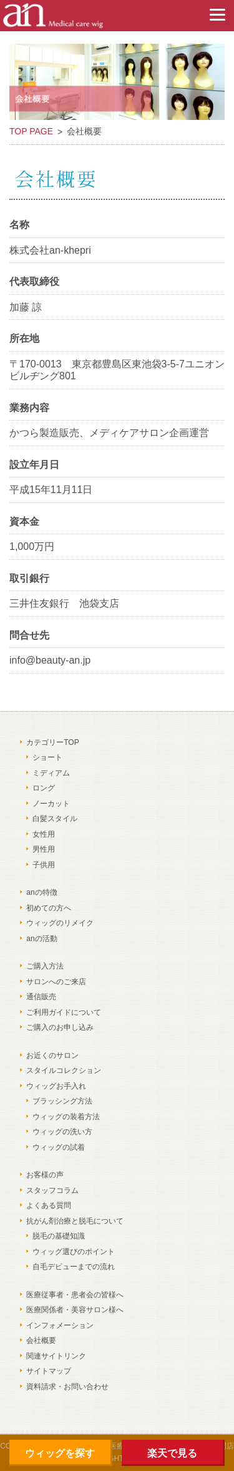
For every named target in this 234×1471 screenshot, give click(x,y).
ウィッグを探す (60, 1453)
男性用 (43, 849)
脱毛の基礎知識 (58, 1236)
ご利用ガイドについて (63, 1012)
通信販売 (41, 996)
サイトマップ (48, 1371)
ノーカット (51, 803)
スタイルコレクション (63, 1070)
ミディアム (51, 773)
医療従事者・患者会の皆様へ (75, 1294)
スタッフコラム (52, 1190)
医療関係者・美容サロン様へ (75, 1309)
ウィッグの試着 (58, 1147)
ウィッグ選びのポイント (73, 1251)
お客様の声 (45, 1174)
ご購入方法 (45, 966)
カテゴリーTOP (52, 742)
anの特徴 (41, 892)
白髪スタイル (54, 818)
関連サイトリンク (56, 1356)
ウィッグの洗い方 (62, 1131)
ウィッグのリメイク (60, 923)
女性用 (43, 834)
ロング (43, 788)
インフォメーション (60, 1325)
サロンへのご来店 (56, 981)
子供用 (43, 864)
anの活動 (41, 938)
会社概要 (41, 1340)
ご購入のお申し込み (60, 1027)
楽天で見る (172, 1453)
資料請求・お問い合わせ (67, 1386)
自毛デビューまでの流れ (73, 1266)
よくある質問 (48, 1205)
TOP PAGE (31, 131)
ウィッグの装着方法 (66, 1116)
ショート (47, 757)
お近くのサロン (52, 1055)
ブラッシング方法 (62, 1101)
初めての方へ (48, 908)
